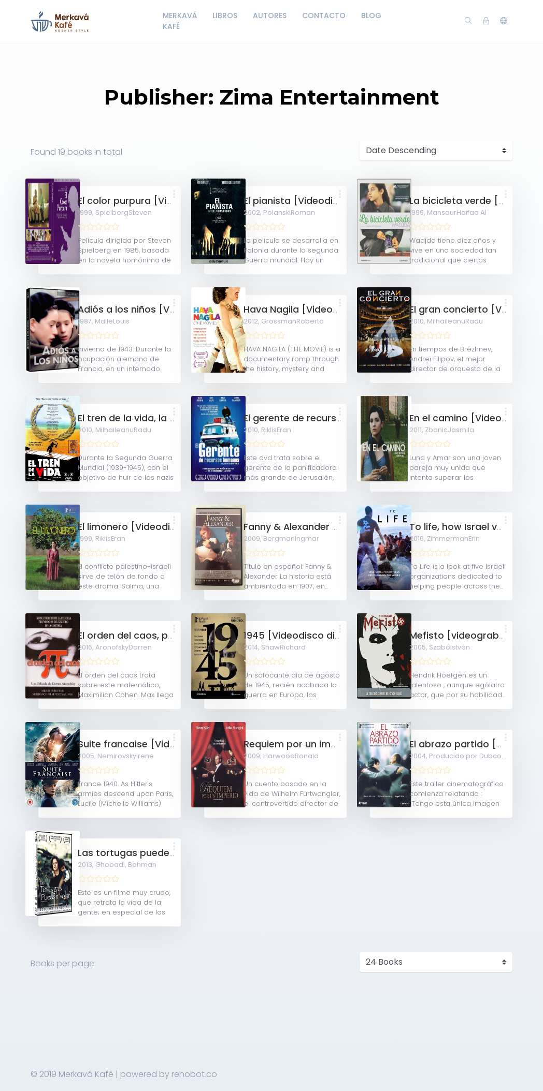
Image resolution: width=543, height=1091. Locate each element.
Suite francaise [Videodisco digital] (160, 744)
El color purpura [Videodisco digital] (162, 201)
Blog (371, 15)
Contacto (324, 15)
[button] (503, 21)
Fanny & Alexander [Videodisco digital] (334, 527)
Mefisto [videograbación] (469, 635)
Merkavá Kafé (180, 21)
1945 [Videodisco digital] (302, 635)
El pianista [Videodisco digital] (315, 201)
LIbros (224, 15)
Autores (270, 15)
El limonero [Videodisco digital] (150, 527)
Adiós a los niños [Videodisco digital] (164, 309)
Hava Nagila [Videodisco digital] (319, 309)
